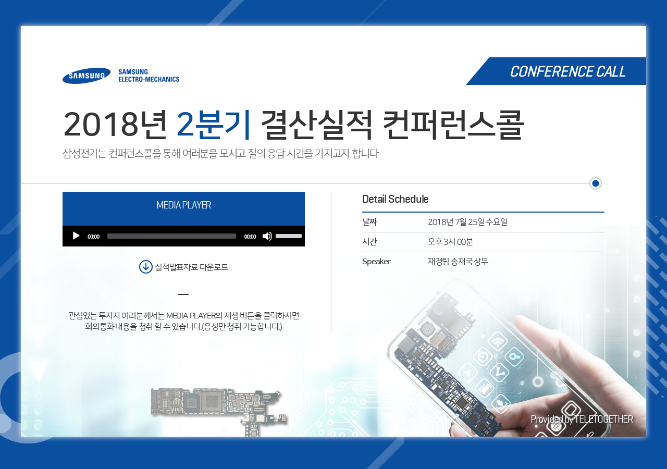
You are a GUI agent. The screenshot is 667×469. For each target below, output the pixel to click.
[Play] (76, 236)
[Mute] (267, 236)
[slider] (171, 236)
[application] (184, 236)
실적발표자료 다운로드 (191, 267)
